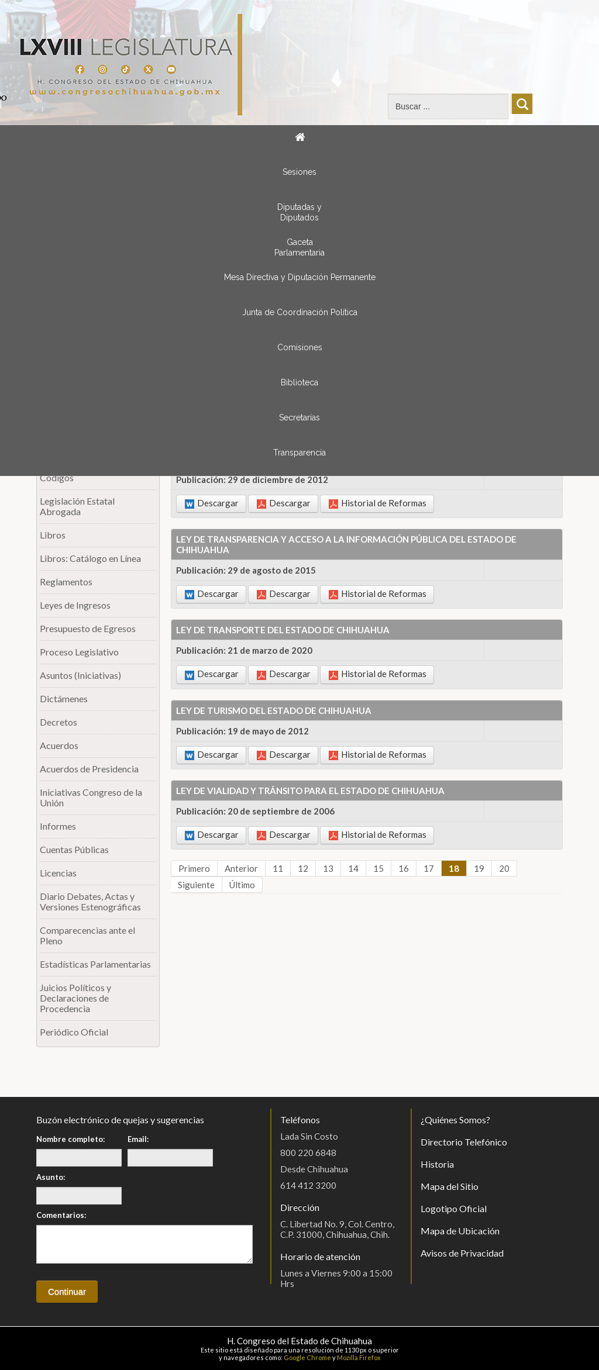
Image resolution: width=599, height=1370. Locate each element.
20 (504, 868)
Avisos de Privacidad (462, 1252)
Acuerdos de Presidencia (89, 768)
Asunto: (50, 1177)
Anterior (241, 868)
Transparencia (299, 452)
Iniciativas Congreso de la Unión (91, 797)
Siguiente (196, 884)
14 (353, 868)
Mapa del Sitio (449, 1186)
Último (242, 884)
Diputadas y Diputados (299, 212)
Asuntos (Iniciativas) (80, 675)
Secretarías (299, 417)
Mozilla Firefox (359, 1357)
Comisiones (299, 347)
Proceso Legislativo (79, 651)
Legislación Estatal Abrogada (77, 506)
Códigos (57, 477)
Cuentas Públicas (74, 849)
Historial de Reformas (377, 503)
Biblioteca (299, 382)
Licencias (58, 872)
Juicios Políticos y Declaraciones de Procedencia (75, 998)
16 (403, 868)
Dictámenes (64, 698)
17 (429, 868)
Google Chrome (307, 1357)
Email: (138, 1139)
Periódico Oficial (74, 1031)
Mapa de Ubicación (460, 1230)
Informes (58, 825)
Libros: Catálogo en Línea (90, 558)
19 (479, 868)
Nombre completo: (70, 1139)
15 (378, 868)
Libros (53, 534)
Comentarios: (61, 1215)
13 (328, 868)
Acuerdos (59, 745)
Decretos (58, 721)
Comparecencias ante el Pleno (87, 935)
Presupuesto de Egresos (88, 628)
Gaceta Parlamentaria (299, 247)
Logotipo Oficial (454, 1208)
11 (278, 868)
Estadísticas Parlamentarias (95, 963)
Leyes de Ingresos (75, 604)
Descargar (212, 503)
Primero (194, 868)
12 (303, 868)
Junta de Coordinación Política (299, 312)
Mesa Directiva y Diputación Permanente (300, 277)
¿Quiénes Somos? (455, 1119)
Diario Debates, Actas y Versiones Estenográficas (90, 901)
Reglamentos (66, 581)
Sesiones (299, 172)
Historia (437, 1163)
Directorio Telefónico (464, 1141)
